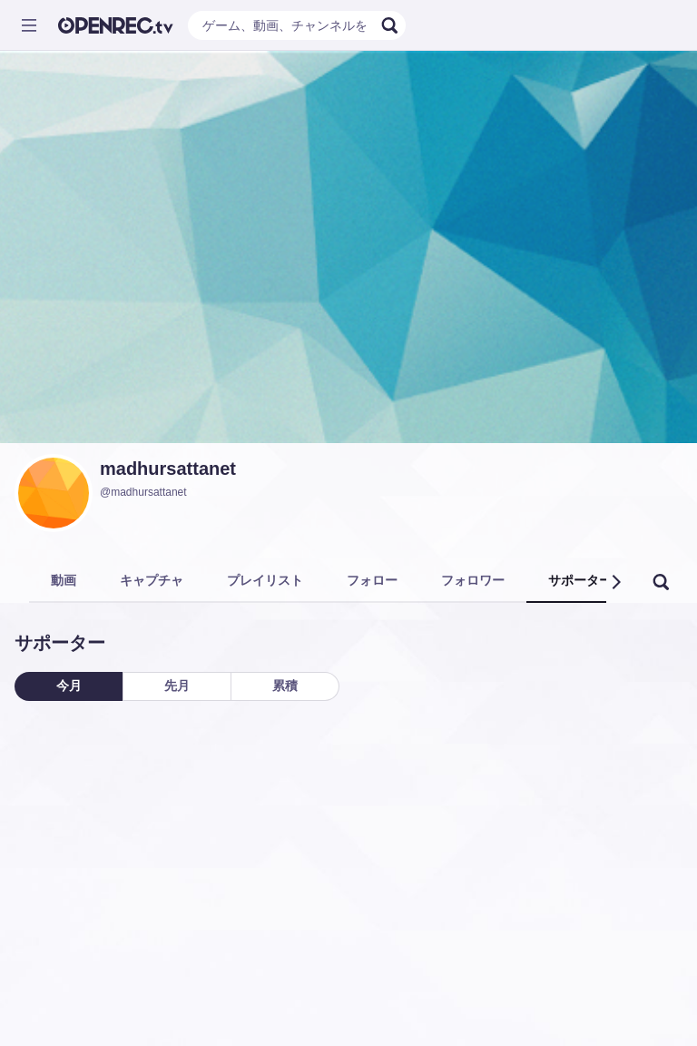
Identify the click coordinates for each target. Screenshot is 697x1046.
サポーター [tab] (580, 580)
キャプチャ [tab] (151, 580)
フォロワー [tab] (473, 580)
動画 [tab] (63, 580)
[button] (615, 582)
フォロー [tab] (372, 580)
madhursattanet (168, 469)
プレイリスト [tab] (265, 580)
